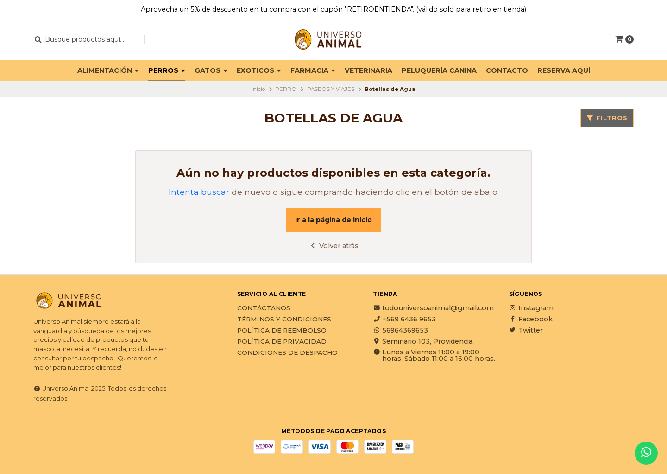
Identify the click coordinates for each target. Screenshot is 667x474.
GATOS (211, 70)
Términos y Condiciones (284, 319)
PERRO (285, 89)
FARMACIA (312, 70)
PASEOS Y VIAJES (330, 89)
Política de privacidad (282, 342)
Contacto (507, 70)
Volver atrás (334, 246)
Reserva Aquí (563, 70)
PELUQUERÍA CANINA (439, 70)
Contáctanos (263, 308)
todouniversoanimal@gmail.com (433, 308)
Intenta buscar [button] (199, 192)
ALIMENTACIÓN (108, 70)
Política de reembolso (282, 330)
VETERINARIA (368, 70)
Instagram (531, 308)
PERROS (166, 70)
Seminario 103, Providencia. (423, 341)
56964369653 (400, 330)
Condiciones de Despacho (287, 353)
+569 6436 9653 (404, 319)
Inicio (258, 89)
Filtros (607, 118)
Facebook (531, 319)
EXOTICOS (259, 70)
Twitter (526, 330)
